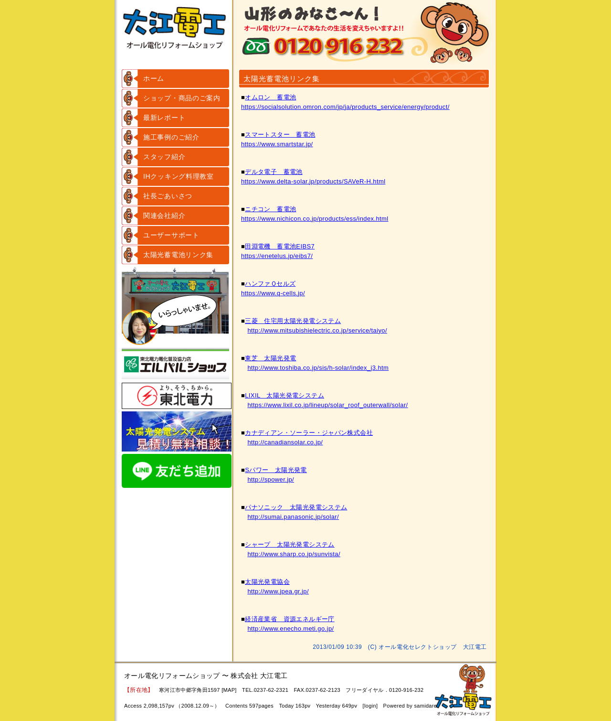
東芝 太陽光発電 (270, 358)
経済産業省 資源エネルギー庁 (289, 619)
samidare (425, 706)
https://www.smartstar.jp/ (277, 144)
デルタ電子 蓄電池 (274, 171)
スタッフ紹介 (164, 157)
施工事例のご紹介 (171, 137)
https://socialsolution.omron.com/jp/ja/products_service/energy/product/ (345, 106)
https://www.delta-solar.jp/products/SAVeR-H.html (313, 181)
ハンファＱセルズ (270, 283)
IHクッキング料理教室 (178, 176)
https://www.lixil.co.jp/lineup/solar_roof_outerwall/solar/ (327, 405)
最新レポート (164, 117)
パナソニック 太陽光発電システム (296, 507)
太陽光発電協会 (267, 581)
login (370, 706)
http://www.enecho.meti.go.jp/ (290, 628)
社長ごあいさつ (167, 196)
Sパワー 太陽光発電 (276, 469)
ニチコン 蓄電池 (270, 209)
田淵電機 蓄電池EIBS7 (280, 246)
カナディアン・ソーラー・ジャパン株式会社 (309, 432)
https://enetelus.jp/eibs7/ (277, 255)
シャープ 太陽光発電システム (289, 544)
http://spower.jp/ (270, 479)
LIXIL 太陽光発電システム (284, 395)
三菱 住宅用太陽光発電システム (293, 320)
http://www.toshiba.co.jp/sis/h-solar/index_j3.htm (318, 367)
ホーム (153, 78)
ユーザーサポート (171, 235)
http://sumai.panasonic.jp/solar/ (293, 516)
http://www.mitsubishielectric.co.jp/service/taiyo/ (317, 330)
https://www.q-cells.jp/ (273, 293)
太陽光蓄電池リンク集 (178, 254)
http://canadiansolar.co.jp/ (285, 442)
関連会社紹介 (164, 215)
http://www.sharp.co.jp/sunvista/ (293, 554)
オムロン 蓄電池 (270, 97)
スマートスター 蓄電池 (280, 134)
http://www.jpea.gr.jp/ (278, 591)
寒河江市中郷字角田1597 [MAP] (198, 690)
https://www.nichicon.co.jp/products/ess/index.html (315, 218)
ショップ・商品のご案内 (182, 98)
